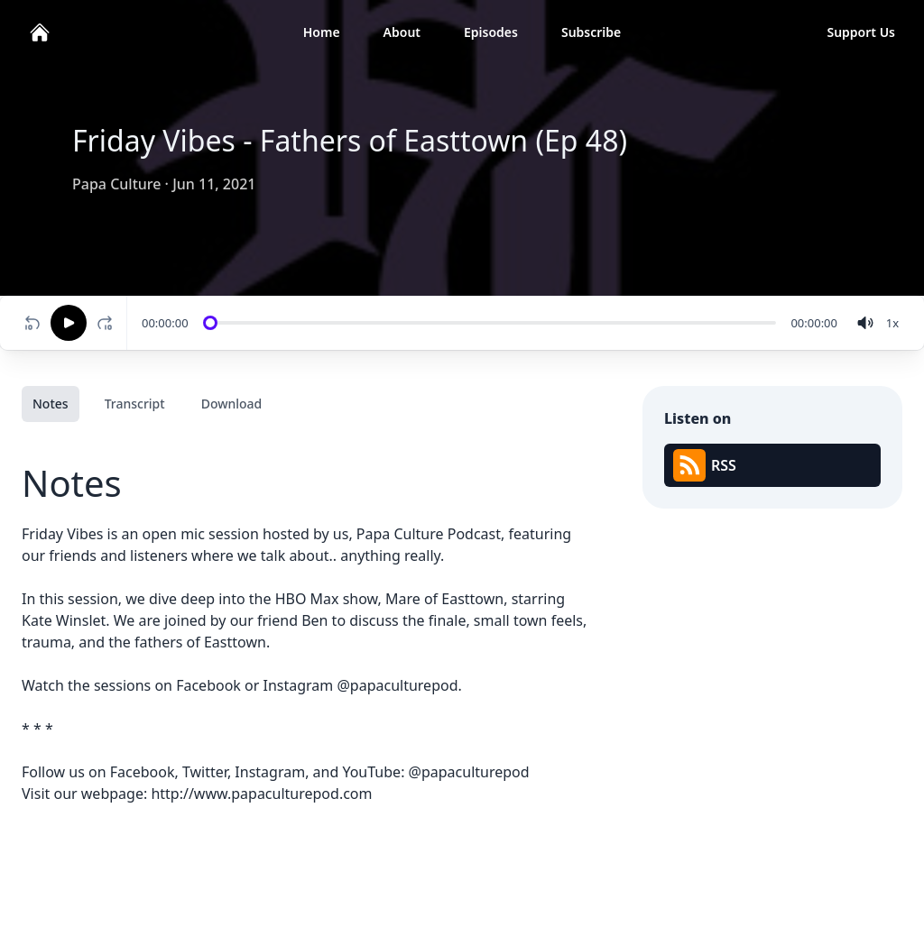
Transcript (135, 403)
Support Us (861, 32)
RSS (704, 465)
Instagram (298, 685)
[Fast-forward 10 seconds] (108, 323)
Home (321, 32)
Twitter (204, 772)
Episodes (491, 32)
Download (232, 403)
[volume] (865, 323)
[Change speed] (892, 323)
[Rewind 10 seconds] (32, 323)
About (401, 32)
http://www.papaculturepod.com (261, 793)
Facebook (208, 685)
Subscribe (591, 32)
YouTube (371, 772)
